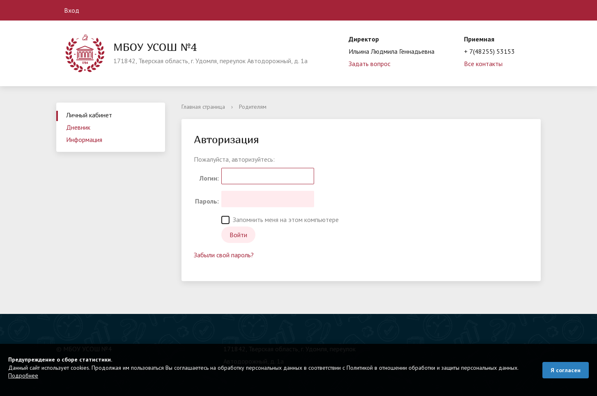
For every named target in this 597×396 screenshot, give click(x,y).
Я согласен (566, 370)
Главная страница (203, 106)
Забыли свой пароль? (224, 255)
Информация (84, 139)
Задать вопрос (369, 64)
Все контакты (483, 64)
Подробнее (23, 375)
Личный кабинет (89, 115)
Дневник (78, 127)
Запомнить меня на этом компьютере (280, 219)
